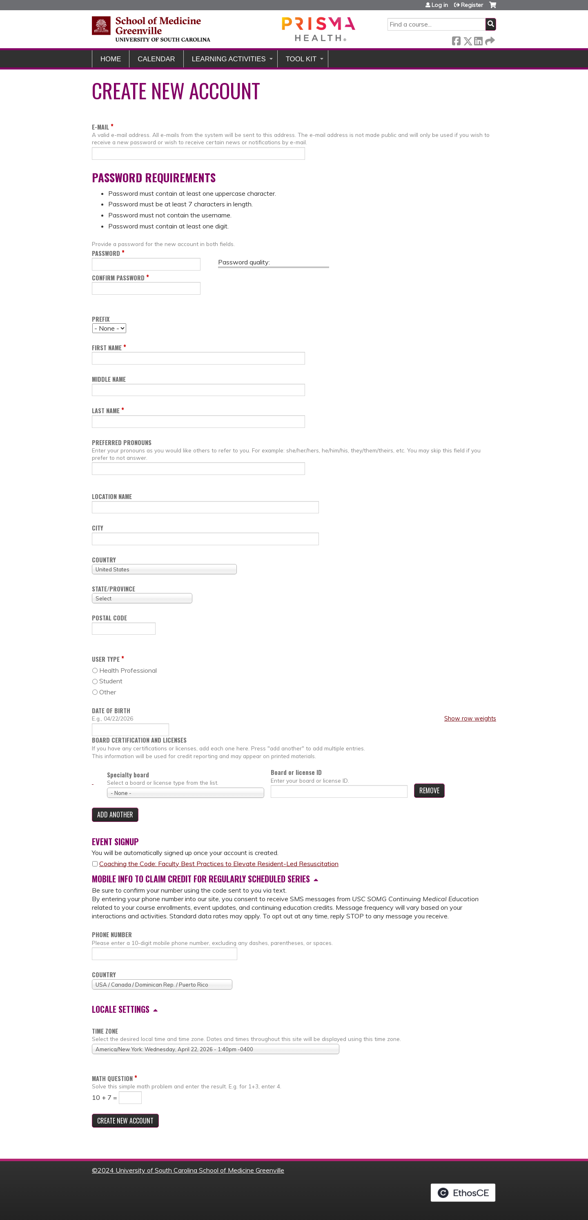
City (97, 528)
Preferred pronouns (121, 442)
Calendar (156, 59)
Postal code (109, 617)
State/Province (113, 588)
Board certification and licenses (139, 740)
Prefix (100, 319)
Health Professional (128, 670)
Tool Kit (301, 59)
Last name (106, 410)
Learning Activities (229, 59)
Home (110, 59)
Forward (489, 39)
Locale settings (120, 1009)
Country (104, 559)
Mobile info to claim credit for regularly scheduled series (201, 879)
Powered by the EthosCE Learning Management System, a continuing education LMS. (463, 1192)
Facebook (456, 39)
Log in (440, 5)
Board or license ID (296, 772)
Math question (112, 1078)
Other (107, 692)
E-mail (100, 127)
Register (472, 5)
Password (106, 253)
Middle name (109, 379)
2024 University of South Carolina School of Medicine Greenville (191, 1170)
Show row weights (470, 718)
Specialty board (128, 774)
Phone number (112, 934)
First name (107, 347)
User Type (106, 659)
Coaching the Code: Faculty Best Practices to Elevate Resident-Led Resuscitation (219, 864)
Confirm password (118, 277)
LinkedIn (478, 39)
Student (110, 681)
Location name (112, 496)
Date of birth (111, 710)
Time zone (105, 1031)
